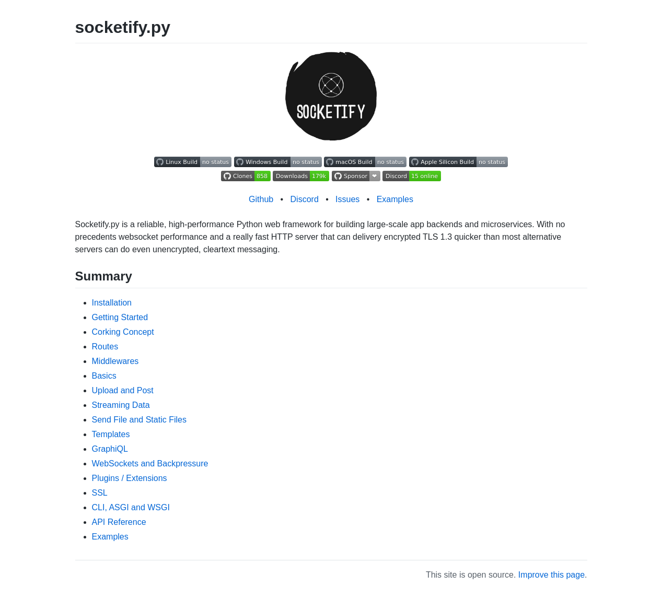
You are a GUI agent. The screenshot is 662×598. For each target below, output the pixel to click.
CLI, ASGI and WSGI (131, 507)
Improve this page (551, 574)
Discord (305, 199)
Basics (104, 375)
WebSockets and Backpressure (150, 463)
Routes (105, 346)
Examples (395, 199)
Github (261, 199)
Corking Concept (123, 331)
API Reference (119, 522)
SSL (100, 492)
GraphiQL (110, 448)
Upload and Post (123, 390)
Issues (347, 199)
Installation (112, 302)
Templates (111, 434)
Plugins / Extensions (129, 478)
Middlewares (115, 361)
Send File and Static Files (139, 419)
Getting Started (120, 317)
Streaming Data (121, 405)
